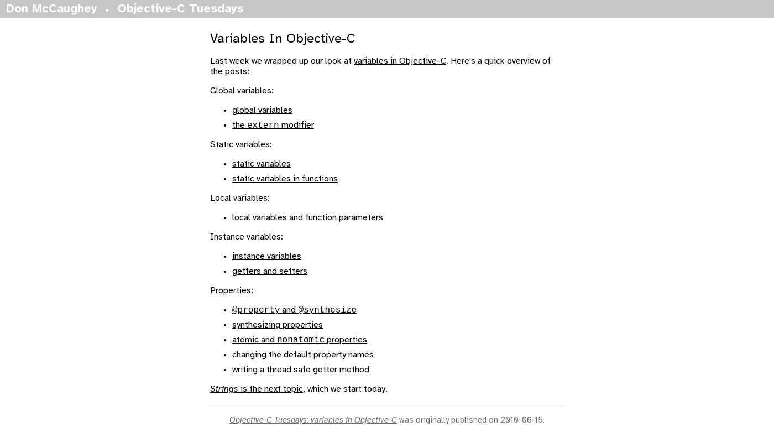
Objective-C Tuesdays (180, 9)
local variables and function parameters (307, 219)
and (294, 313)
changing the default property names (303, 360)
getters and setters (269, 273)
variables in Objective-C (400, 61)
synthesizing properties (277, 328)
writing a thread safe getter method (300, 375)
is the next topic (256, 394)
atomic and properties (299, 345)
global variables (262, 110)
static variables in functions (285, 180)
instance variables (266, 258)
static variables (261, 165)
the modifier (273, 127)
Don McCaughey (51, 9)
